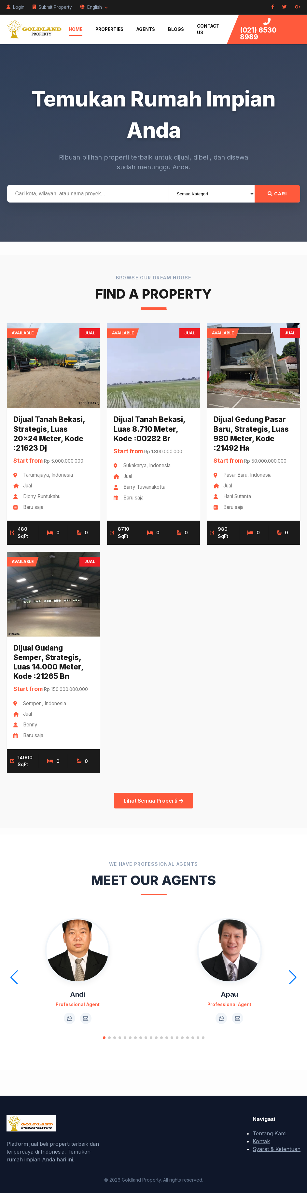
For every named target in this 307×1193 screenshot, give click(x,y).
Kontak (261, 1141)
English (94, 7)
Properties (109, 29)
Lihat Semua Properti (153, 800)
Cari (277, 193)
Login (15, 7)
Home (75, 29)
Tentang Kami (269, 1133)
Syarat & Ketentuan (276, 1149)
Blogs (176, 29)
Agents (145, 29)
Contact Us (208, 29)
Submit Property (52, 7)
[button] (104, 1037)
